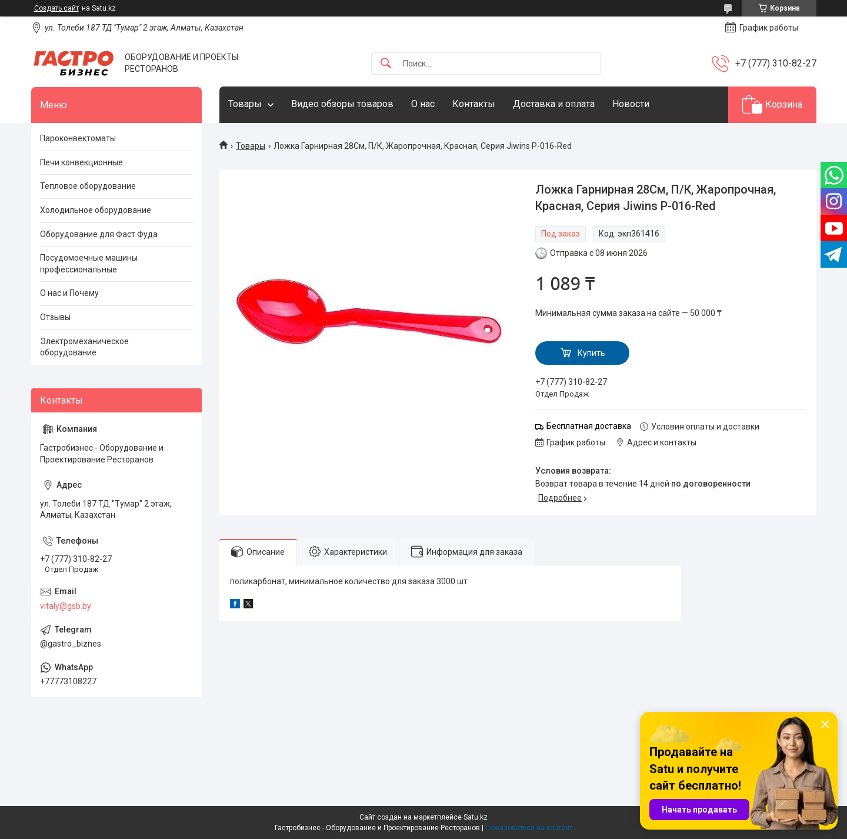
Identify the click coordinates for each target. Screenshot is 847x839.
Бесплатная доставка (588, 426)
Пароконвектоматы (78, 138)
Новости (630, 103)
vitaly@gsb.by (65, 606)
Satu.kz (475, 817)
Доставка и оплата (554, 103)
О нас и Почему (69, 293)
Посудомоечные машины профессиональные (89, 263)
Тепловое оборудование (88, 186)
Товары (245, 103)
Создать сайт (56, 8)
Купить (591, 353)
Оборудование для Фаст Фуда (99, 234)
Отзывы (55, 317)
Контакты (473, 103)
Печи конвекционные (81, 162)
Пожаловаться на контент (528, 828)
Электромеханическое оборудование (84, 347)
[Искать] (386, 64)
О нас (423, 103)
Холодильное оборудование (95, 210)
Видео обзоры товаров (342, 103)
